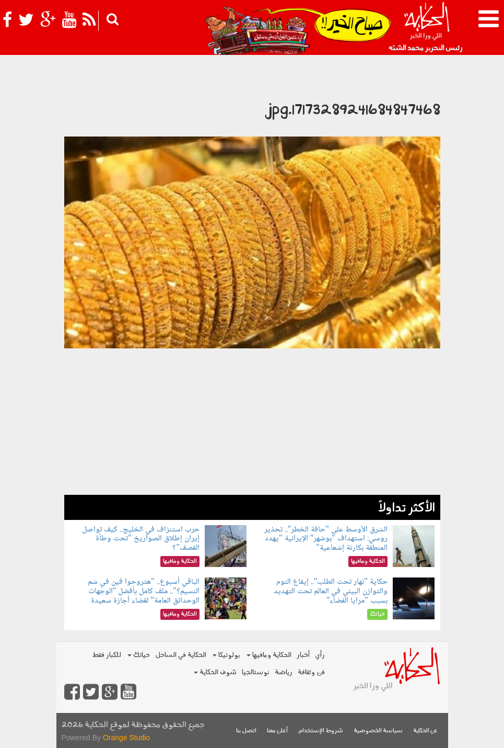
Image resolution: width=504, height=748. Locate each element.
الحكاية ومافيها (269, 655)
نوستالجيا (255, 672)
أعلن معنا (277, 731)
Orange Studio (126, 737)
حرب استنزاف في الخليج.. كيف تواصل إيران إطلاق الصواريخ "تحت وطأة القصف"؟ (141, 539)
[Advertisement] (252, 421)
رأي (320, 655)
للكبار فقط (106, 655)
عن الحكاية (425, 731)
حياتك (138, 655)
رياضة (283, 672)
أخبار (303, 655)
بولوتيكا (226, 655)
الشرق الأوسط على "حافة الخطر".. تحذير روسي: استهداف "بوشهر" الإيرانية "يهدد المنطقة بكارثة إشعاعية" (326, 539)
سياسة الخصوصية (378, 731)
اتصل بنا (246, 731)
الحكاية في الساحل (180, 655)
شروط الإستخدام (320, 731)
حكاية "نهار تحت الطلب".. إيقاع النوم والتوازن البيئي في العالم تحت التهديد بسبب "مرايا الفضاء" (331, 591)
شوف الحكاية (215, 672)
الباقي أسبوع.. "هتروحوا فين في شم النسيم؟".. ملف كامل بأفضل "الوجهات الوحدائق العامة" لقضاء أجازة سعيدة (144, 591)
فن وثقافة (311, 672)
